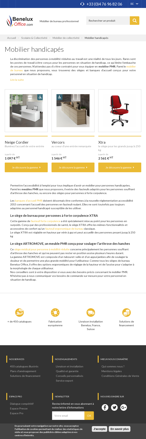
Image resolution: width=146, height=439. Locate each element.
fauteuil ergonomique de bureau (64, 228)
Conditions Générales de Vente (120, 375)
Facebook (105, 407)
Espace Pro (16, 413)
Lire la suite (17, 79)
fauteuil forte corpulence (45, 221)
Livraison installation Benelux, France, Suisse (91, 325)
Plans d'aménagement (23, 371)
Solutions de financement (126, 323)
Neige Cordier (17, 142)
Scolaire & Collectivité (34, 37)
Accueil (11, 37)
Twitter (114, 407)
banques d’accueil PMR (28, 200)
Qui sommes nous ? (113, 366)
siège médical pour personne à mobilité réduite (42, 249)
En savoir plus (119, 429)
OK (89, 415)
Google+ (123, 407)
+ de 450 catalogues (19, 321)
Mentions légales (112, 371)
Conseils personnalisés (69, 375)
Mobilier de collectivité (66, 37)
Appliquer (134, 20)
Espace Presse (19, 408)
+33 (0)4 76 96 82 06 (104, 4)
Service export (64, 380)
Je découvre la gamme (25, 167)
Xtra (102, 142)
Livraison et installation (69, 366)
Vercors (58, 142)
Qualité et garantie (67, 371)
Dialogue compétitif (21, 403)
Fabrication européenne (55, 323)
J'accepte (100, 429)
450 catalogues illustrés (24, 366)
